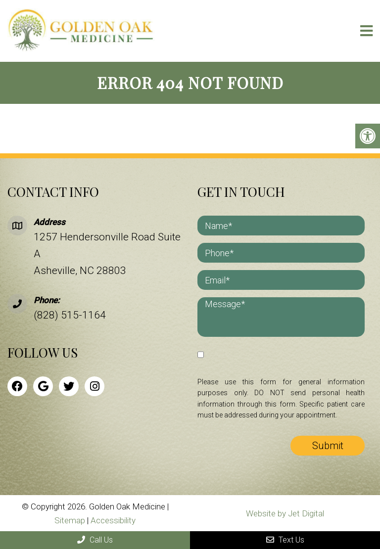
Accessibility (113, 520)
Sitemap (69, 520)
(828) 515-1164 (70, 315)
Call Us (95, 540)
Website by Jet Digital (285, 513)
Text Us (285, 540)
